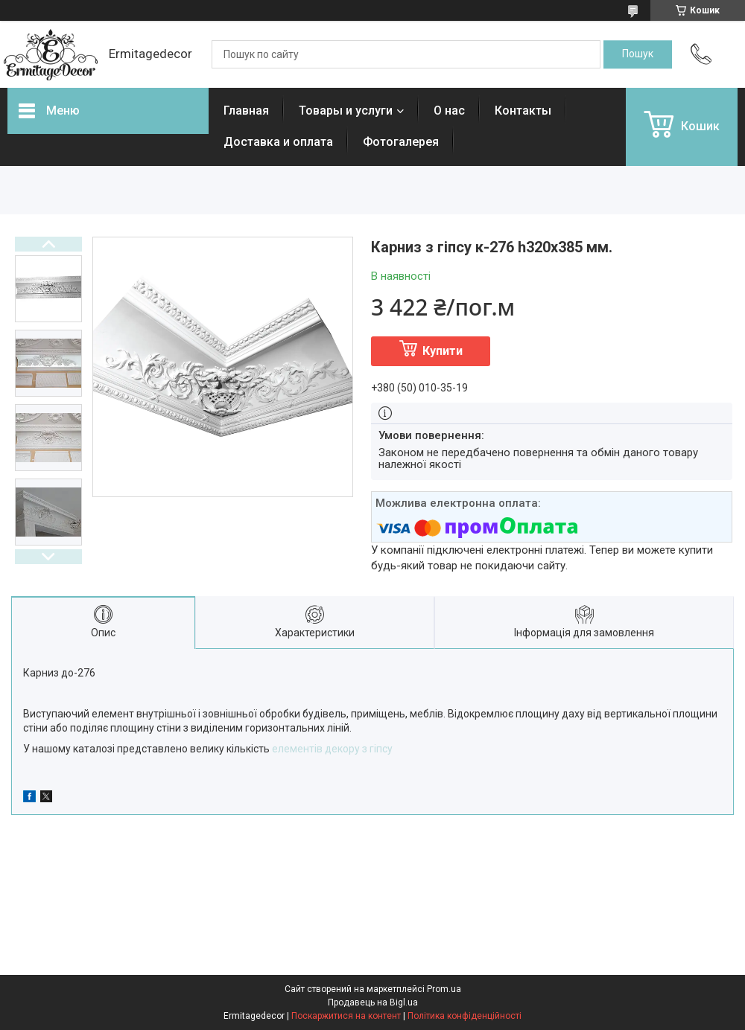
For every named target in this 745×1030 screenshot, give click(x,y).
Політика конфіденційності (465, 1016)
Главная (246, 110)
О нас (449, 110)
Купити (442, 351)
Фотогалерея (401, 142)
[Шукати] (637, 54)
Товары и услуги (346, 110)
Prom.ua (444, 989)
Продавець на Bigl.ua (373, 1002)
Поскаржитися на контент (346, 1016)
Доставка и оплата (278, 142)
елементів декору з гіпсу (332, 749)
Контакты (523, 110)
